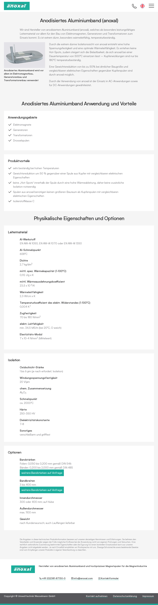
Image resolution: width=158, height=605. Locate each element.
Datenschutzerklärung (125, 596)
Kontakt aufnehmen (96, 596)
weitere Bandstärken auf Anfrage (41, 472)
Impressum (148, 596)
